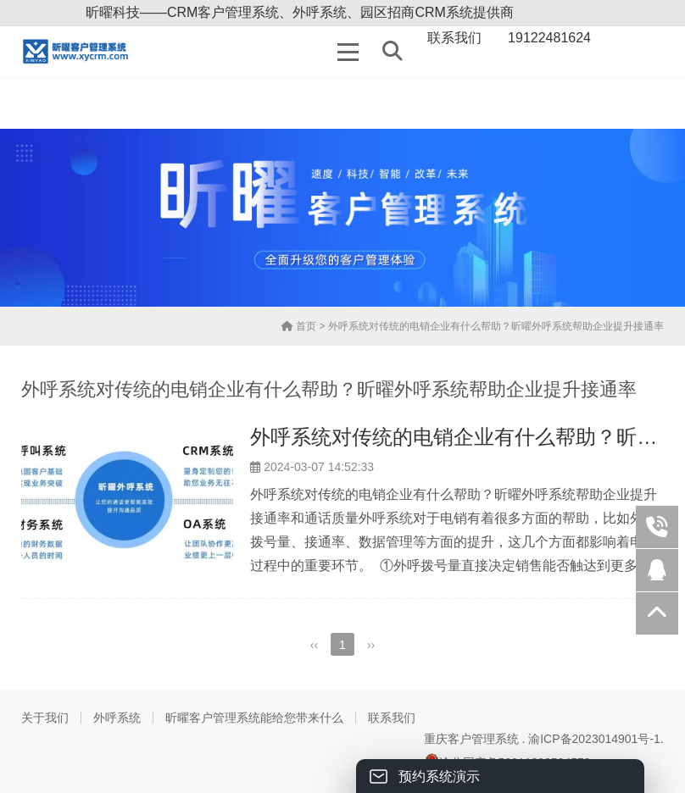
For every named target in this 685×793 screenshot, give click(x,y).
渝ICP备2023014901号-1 (594, 739)
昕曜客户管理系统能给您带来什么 (254, 717)
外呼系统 (117, 717)
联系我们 (391, 717)
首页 (298, 326)
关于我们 (45, 717)
